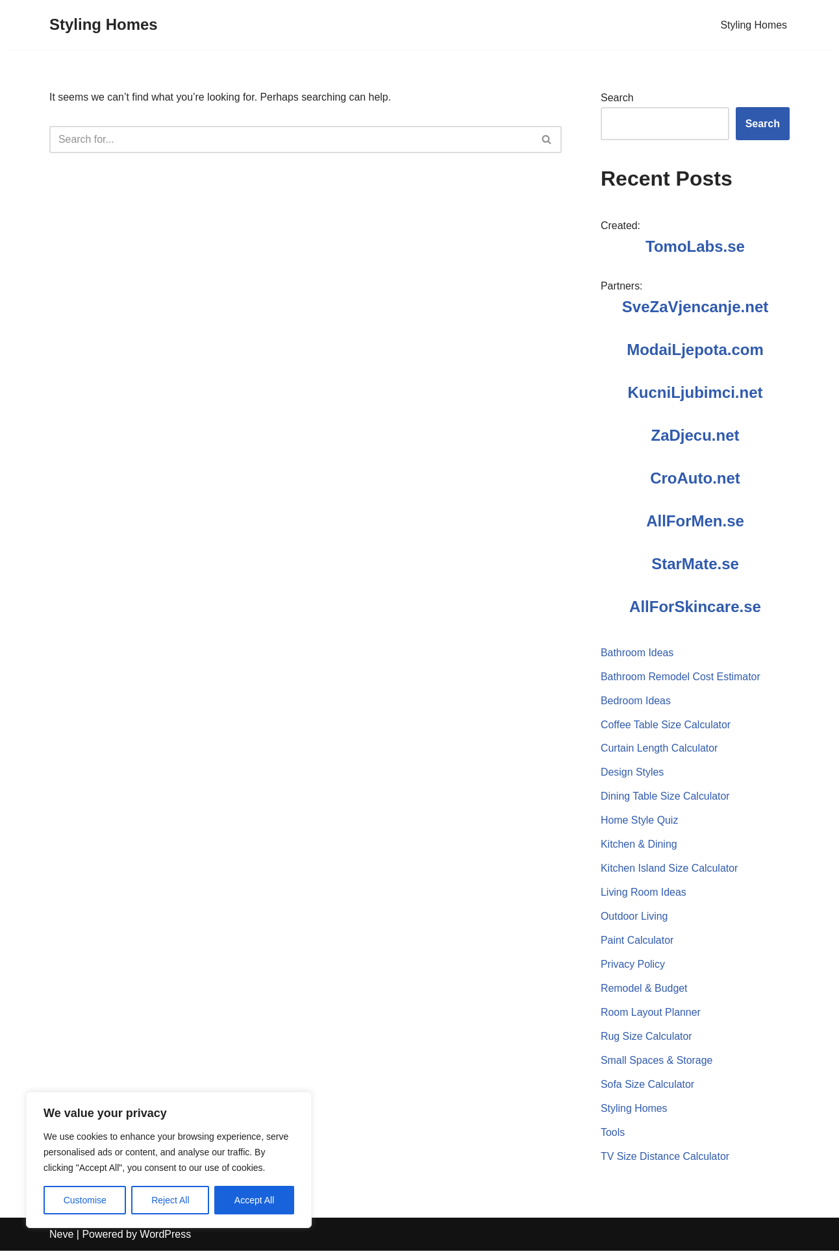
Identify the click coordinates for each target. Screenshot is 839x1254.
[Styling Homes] (103, 25)
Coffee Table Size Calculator (666, 725)
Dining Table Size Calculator (666, 797)
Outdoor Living (634, 918)
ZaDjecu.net (695, 434)
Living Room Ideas (644, 894)
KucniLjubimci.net (694, 391)
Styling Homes (753, 25)
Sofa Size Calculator (648, 1087)
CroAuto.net (695, 477)
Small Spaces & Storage (657, 1063)
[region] (169, 1160)
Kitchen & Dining (639, 846)
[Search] (290, 139)
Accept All (254, 1200)
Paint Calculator (637, 942)
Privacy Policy (633, 966)
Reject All (170, 1200)
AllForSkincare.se (695, 606)
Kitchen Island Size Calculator (670, 870)
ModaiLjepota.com (695, 349)
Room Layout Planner (651, 1014)
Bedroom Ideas (636, 701)
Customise (85, 1200)
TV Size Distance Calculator (665, 1159)
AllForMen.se (695, 520)
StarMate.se (695, 563)
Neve (61, 1237)
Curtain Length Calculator (659, 749)
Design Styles (632, 773)
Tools (613, 1135)
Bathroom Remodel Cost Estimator (681, 677)
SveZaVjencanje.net (695, 306)
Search (617, 97)
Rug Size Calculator (646, 1038)
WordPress (165, 1237)
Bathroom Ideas (637, 652)
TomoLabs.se (695, 245)
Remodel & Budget (644, 990)
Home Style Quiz (640, 822)
